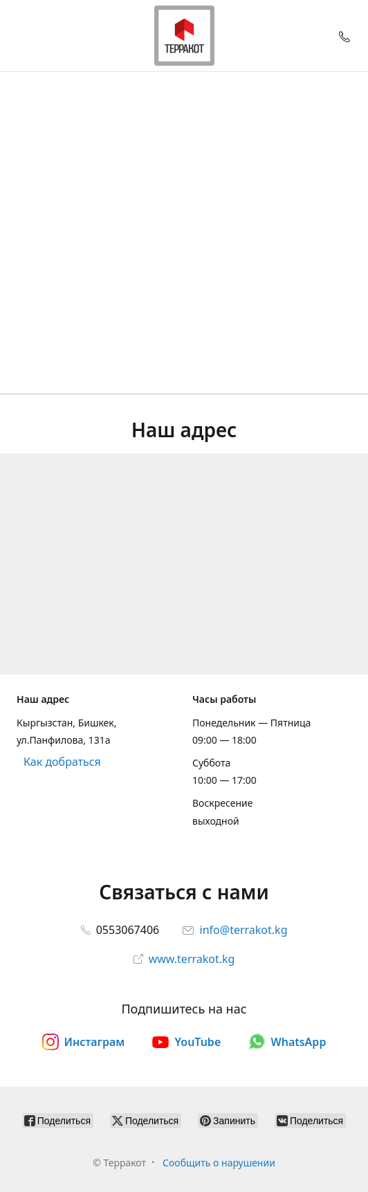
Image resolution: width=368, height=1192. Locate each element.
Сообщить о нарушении (219, 1162)
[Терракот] (184, 36)
